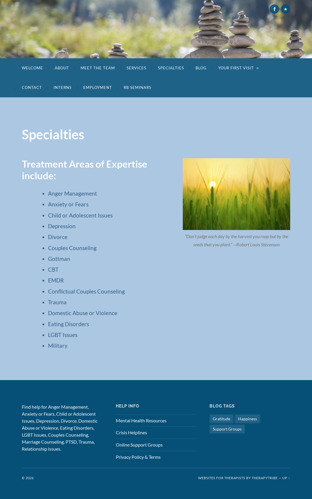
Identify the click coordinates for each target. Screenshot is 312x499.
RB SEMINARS (137, 87)
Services (136, 68)
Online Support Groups (139, 444)
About (62, 68)
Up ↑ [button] (286, 478)
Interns (63, 87)
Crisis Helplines (131, 432)
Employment (97, 87)
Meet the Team (98, 68)
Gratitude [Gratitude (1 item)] (221, 418)
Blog (201, 68)
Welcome (32, 68)
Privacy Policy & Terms (138, 457)
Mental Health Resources (141, 420)
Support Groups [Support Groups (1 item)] (227, 428)
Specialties (171, 68)
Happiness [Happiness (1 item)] (247, 418)
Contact (32, 87)
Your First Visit (236, 68)
